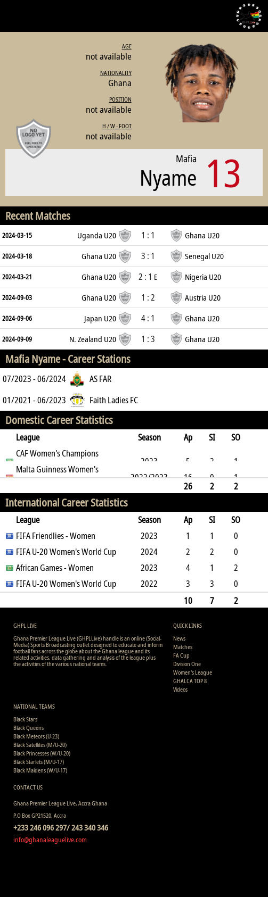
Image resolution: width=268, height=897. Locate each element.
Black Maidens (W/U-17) (40, 770)
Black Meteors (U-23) (36, 736)
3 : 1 (148, 256)
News (179, 638)
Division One (187, 664)
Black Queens (28, 728)
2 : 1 (148, 277)
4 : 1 (148, 318)
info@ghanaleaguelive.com (50, 839)
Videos (180, 689)
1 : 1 (148, 235)
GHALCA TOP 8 (190, 681)
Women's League (192, 672)
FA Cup (181, 655)
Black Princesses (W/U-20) (41, 753)
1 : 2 (148, 297)
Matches (182, 647)
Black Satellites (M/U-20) (40, 745)
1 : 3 (148, 339)
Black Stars (25, 719)
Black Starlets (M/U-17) (38, 762)
